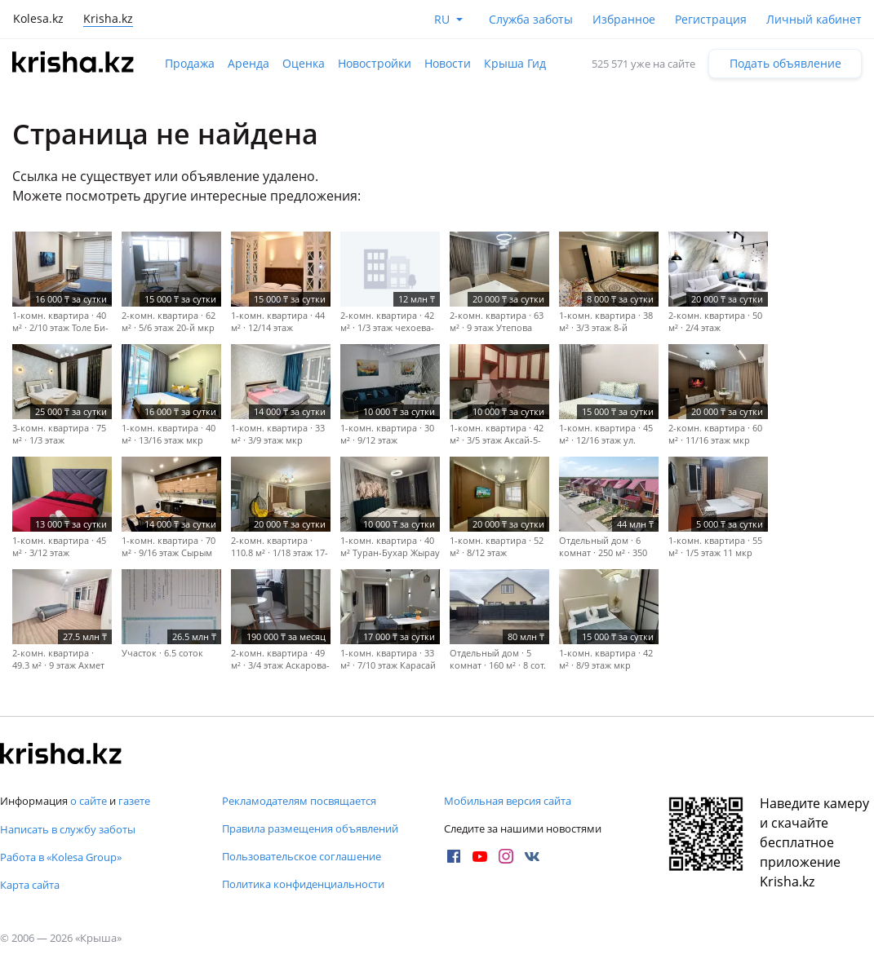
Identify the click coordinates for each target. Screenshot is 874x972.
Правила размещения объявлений (310, 828)
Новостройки (374, 63)
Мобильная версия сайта (507, 800)
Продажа (190, 63)
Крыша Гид (515, 63)
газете (134, 800)
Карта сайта (30, 884)
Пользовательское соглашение (301, 856)
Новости (447, 63)
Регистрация (711, 19)
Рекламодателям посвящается (299, 800)
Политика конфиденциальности (303, 884)
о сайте (88, 800)
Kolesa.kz (38, 18)
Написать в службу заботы (67, 829)
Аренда (248, 63)
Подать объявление (785, 63)
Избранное (623, 19)
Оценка (303, 63)
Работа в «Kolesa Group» (61, 857)
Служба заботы (531, 19)
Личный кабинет (814, 19)
